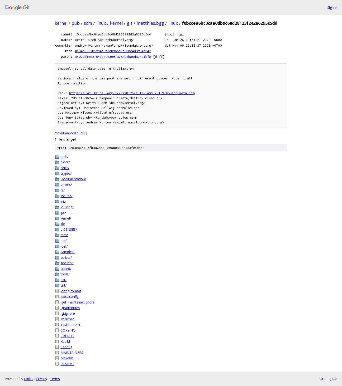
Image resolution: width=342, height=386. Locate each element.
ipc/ (63, 212)
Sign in (332, 7)
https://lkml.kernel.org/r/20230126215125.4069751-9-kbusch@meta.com (132, 93)
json (333, 378)
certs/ (65, 168)
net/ (64, 240)
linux (101, 23)
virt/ (63, 285)
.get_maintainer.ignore (78, 302)
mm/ (64, 235)
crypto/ (66, 173)
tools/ (65, 274)
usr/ (63, 280)
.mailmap (68, 319)
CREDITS (67, 335)
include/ (66, 196)
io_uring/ (67, 207)
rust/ (64, 246)
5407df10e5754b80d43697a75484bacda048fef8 (113, 56)
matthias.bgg (150, 23)
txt (322, 378)
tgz (181, 34)
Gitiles (28, 378)
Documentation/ (73, 179)
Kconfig (66, 347)
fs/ (63, 190)
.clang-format (71, 291)
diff (158, 56)
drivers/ (66, 184)
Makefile (67, 358)
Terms (55, 378)
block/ (65, 162)
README (67, 364)
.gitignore (68, 313)
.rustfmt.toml (71, 324)
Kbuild (65, 341)
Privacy (41, 378)
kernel (61, 23)
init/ (63, 201)
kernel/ (66, 218)
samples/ (68, 251)
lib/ (63, 223)
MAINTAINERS (72, 352)
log (169, 34)
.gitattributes (70, 308)
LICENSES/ (69, 229)
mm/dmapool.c (66, 133)
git (130, 23)
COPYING (68, 330)
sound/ (66, 268)
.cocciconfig (70, 296)
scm (88, 23)
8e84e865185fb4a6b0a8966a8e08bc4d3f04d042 (113, 51)
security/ (67, 263)
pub (75, 23)
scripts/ (66, 257)
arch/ (64, 156)
